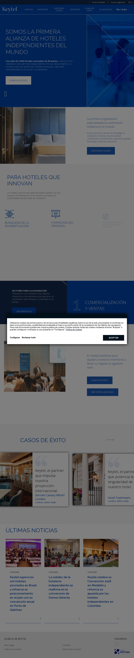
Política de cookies (74, 330)
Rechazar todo (29, 337)
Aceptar (113, 338)
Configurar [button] (15, 337)
